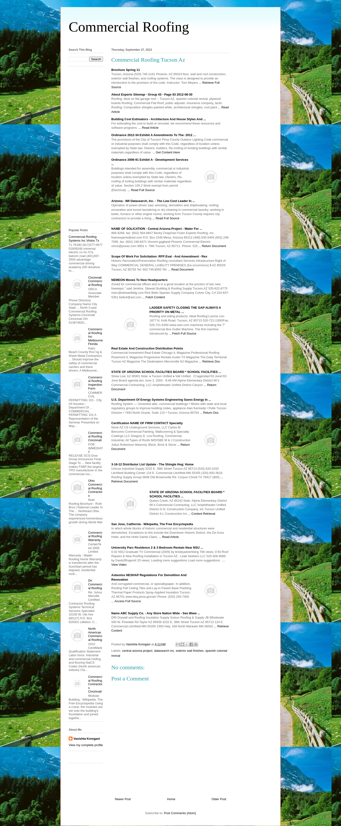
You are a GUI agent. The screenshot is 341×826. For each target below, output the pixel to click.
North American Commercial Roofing (95, 634)
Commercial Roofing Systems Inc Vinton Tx (84, 238)
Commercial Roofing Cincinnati (95, 436)
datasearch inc (164, 650)
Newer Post (123, 799)
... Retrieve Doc (209, 361)
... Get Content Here (166, 152)
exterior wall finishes (189, 650)
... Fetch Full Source (182, 333)
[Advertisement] (170, 40)
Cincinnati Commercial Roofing (95, 281)
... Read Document (180, 269)
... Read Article (149, 127)
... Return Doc (209, 412)
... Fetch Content (153, 297)
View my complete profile (86, 745)
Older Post (219, 799)
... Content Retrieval (201, 513)
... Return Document (212, 246)
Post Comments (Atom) (180, 813)
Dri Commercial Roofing (95, 584)
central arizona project (137, 650)
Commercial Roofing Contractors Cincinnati (95, 684)
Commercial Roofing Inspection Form (95, 383)
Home (171, 799)
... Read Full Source (141, 190)
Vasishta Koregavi (86, 738)
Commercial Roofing (129, 27)
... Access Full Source (126, 601)
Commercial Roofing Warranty (95, 536)
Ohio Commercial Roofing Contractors (95, 488)
